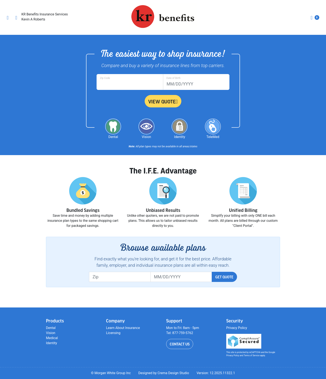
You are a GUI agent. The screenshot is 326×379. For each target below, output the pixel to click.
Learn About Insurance (123, 328)
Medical (52, 338)
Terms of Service (252, 355)
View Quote (163, 101)
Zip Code (105, 78)
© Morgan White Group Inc (111, 373)
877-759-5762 (182, 333)
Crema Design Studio (173, 373)
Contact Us (180, 344)
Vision (50, 333)
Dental (51, 328)
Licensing (113, 333)
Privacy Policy (236, 328)
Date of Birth (173, 78)
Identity (51, 343)
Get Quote (224, 277)
